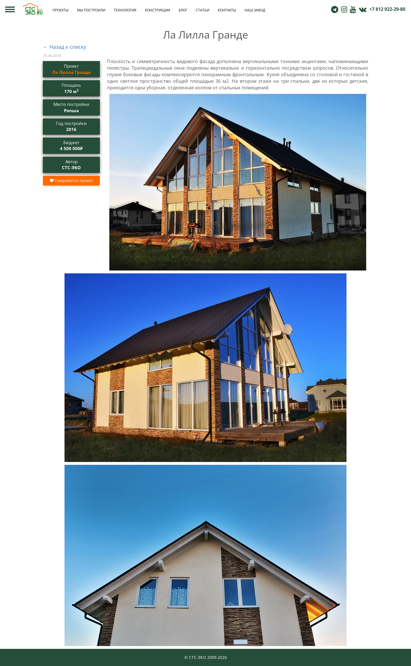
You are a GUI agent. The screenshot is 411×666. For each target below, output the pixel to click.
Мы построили (91, 10)
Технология (125, 10)
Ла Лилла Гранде (71, 72)
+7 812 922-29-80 (387, 9)
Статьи (202, 10)
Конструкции (157, 10)
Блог (183, 10)
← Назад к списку (64, 46)
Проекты (60, 10)
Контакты (227, 10)
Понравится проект (71, 180)
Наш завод (255, 10)
